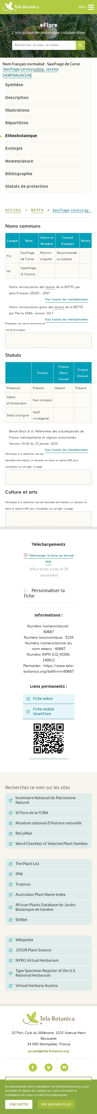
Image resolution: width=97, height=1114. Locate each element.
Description (16, 97)
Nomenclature (19, 161)
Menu (86, 7)
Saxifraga (11, 69)
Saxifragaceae (17, 75)
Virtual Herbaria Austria (33, 985)
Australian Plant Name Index (37, 894)
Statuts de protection (26, 186)
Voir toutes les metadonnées (66, 299)
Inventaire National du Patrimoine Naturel (42, 800)
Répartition (16, 122)
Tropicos (20, 884)
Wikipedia (21, 940)
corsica (26, 69)
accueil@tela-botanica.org (48, 1051)
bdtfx (37, 210)
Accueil (13, 210)
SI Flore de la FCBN (28, 812)
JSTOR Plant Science (30, 950)
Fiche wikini (40, 699)
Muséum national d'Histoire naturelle (45, 823)
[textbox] (44, 45)
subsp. (39, 69)
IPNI (16, 874)
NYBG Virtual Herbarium (34, 960)
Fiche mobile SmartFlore (40, 711)
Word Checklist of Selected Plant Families (48, 843)
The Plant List (24, 863)
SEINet (18, 919)
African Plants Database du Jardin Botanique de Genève (42, 907)
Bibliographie (18, 173)
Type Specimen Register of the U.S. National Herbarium (42, 973)
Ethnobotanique (21, 135)
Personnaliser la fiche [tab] (44, 593)
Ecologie (14, 148)
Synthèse (14, 84)
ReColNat (20, 833)
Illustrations (17, 110)
